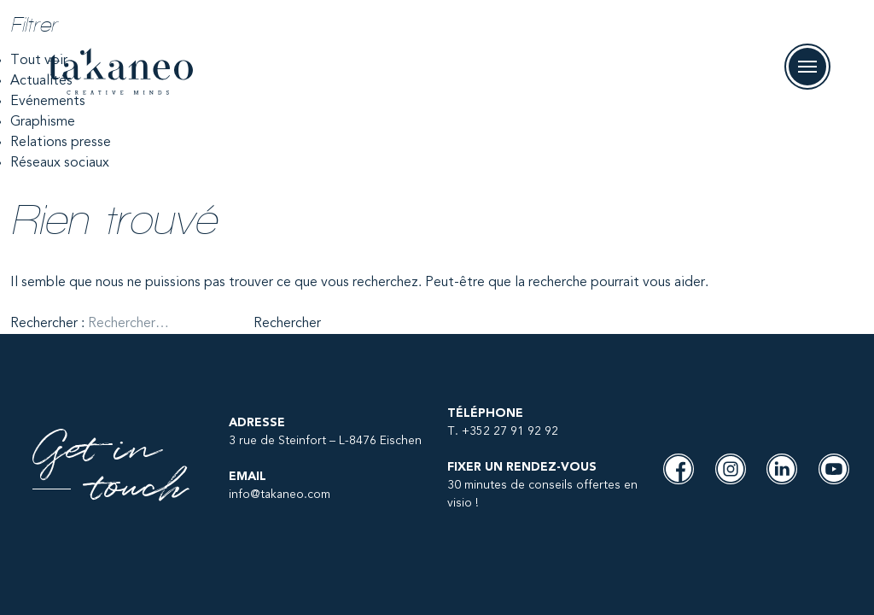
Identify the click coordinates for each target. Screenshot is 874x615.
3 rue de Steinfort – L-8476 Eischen (325, 441)
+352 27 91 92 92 (510, 431)
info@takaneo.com (279, 495)
